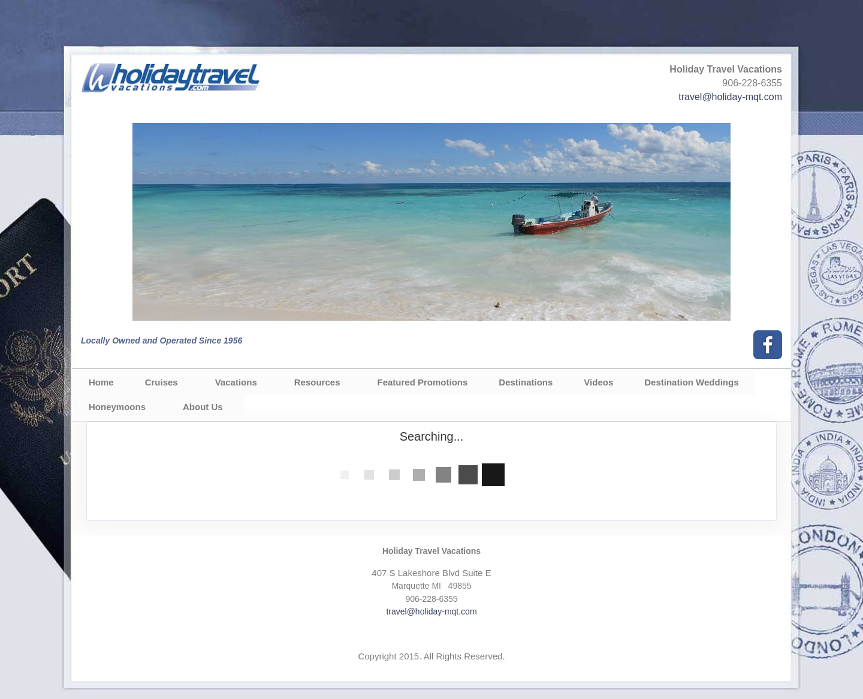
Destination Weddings (691, 382)
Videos (598, 382)
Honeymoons (117, 407)
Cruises (161, 382)
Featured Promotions (422, 382)
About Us (203, 407)
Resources (317, 382)
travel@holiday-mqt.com (730, 97)
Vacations (236, 382)
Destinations (526, 382)
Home (101, 382)
